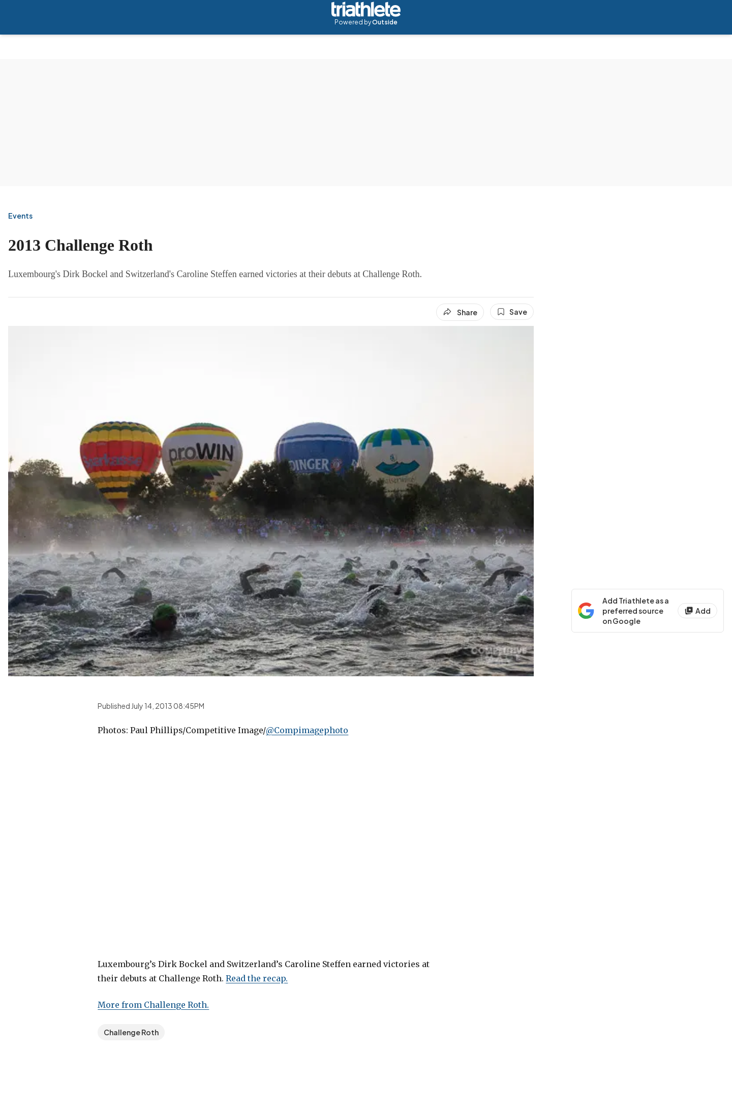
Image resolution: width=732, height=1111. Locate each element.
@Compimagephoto (307, 730)
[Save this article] (512, 312)
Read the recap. (257, 978)
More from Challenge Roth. (153, 1005)
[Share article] (460, 312)
